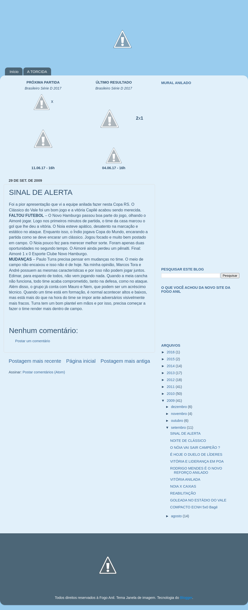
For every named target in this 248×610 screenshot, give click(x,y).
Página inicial (81, 361)
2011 (171, 387)
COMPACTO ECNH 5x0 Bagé (193, 507)
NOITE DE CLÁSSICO (188, 441)
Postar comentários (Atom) (44, 372)
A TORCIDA (37, 71)
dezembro (179, 407)
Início (14, 71)
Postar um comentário (32, 341)
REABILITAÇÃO (183, 493)
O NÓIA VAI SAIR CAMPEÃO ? (195, 448)
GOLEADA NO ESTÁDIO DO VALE (198, 500)
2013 (171, 373)
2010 (171, 394)
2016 (171, 352)
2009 (171, 401)
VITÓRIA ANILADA (185, 479)
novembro (179, 414)
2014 (171, 366)
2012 (171, 380)
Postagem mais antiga (125, 361)
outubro (177, 421)
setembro (179, 427)
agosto (177, 516)
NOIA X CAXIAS (183, 486)
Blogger (186, 598)
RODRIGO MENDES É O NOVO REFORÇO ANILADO (196, 470)
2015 (171, 359)
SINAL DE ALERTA (185, 433)
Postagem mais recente (35, 361)
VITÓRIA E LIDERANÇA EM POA (197, 461)
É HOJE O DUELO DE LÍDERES (196, 454)
